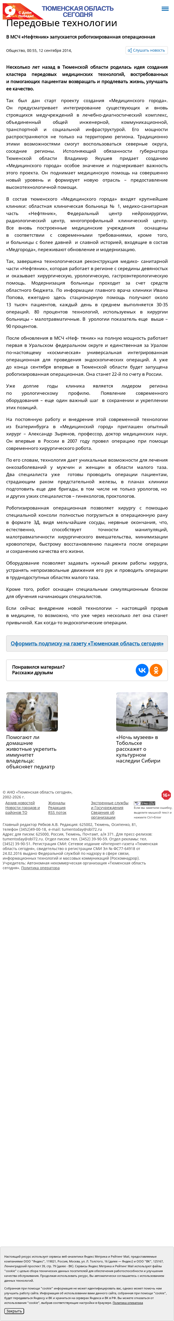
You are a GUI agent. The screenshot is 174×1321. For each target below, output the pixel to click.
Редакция (57, 807)
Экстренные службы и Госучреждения (109, 805)
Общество (15, 50)
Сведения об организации (103, 815)
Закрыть (14, 1311)
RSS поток (57, 812)
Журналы (56, 802)
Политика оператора (40, 867)
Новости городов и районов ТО (22, 810)
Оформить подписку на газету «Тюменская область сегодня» (87, 643)
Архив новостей (20, 802)
